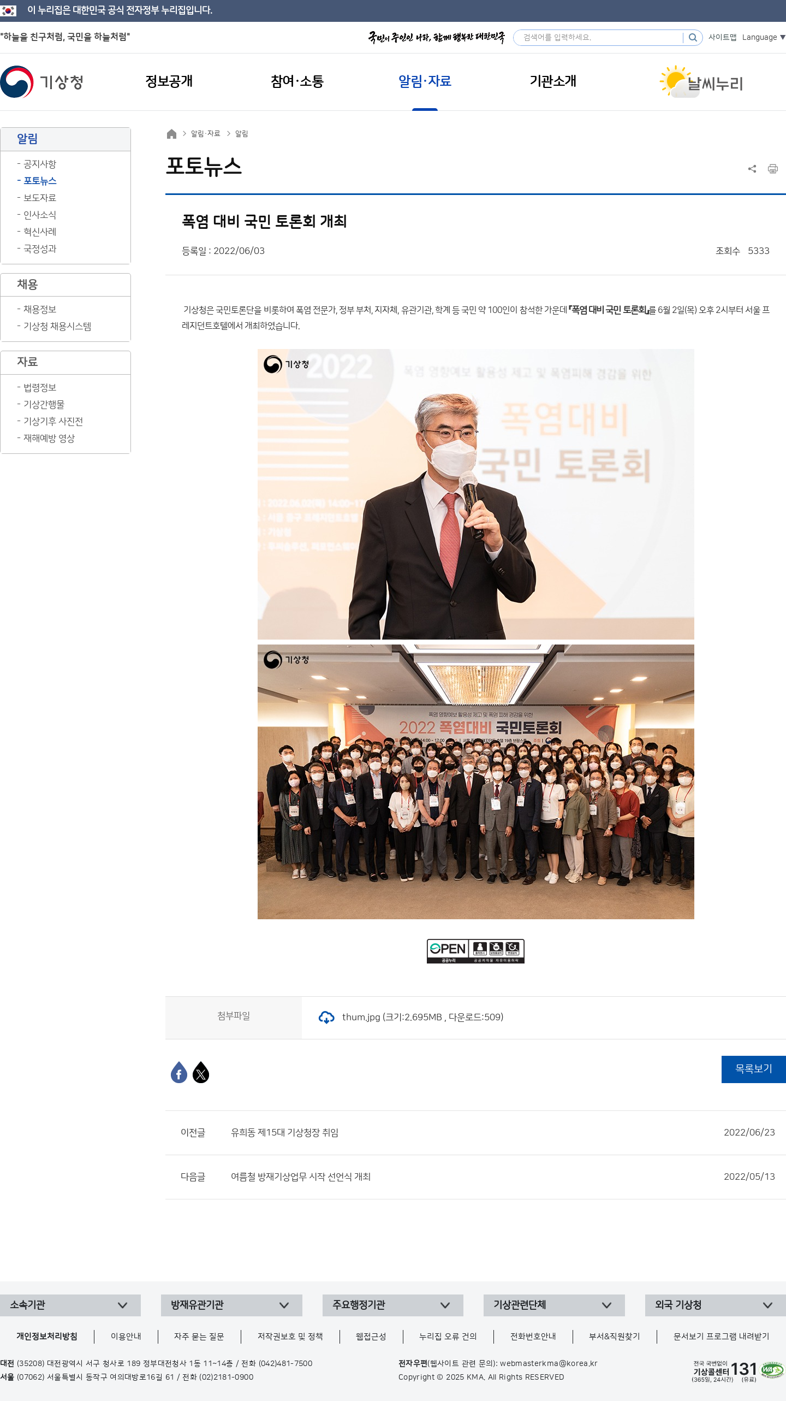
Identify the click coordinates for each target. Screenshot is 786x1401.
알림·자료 (206, 134)
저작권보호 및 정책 (290, 1336)
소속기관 (27, 1305)
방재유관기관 (197, 1305)
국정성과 (39, 249)
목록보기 (753, 1069)
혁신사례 (39, 232)
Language (759, 37)
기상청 (41, 82)
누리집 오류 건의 (448, 1336)
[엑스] (201, 1072)
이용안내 (126, 1336)
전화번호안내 (533, 1336)
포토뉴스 (39, 181)
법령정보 (39, 388)
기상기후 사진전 (53, 422)
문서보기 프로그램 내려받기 (722, 1336)
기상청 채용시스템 (57, 327)
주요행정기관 (358, 1305)
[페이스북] (179, 1072)
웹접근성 (371, 1336)
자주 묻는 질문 (199, 1336)
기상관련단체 (519, 1305)
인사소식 (39, 215)
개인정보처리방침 (47, 1336)
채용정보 (39, 310)
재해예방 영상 (49, 439)
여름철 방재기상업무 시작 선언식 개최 (503, 1177)
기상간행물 (43, 405)
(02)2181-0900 (226, 1377)
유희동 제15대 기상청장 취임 (503, 1133)
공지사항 (39, 164)
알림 (241, 134)
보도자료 (39, 198)
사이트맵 (722, 37)
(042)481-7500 (286, 1363)
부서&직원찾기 (614, 1336)
